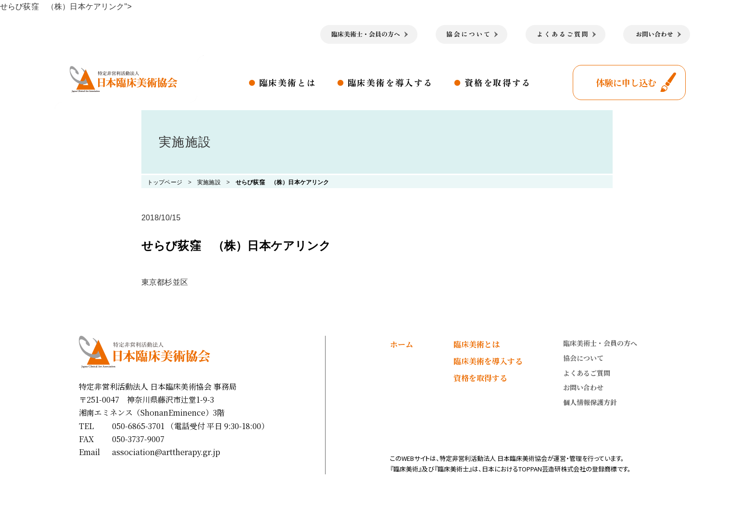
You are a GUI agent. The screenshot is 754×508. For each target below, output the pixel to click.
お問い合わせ (583, 387)
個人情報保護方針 (590, 402)
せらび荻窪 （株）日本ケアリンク (282, 182)
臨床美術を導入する (390, 82)
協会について (583, 358)
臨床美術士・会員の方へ (600, 343)
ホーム (401, 344)
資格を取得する (498, 82)
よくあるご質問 (586, 373)
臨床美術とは (287, 82)
